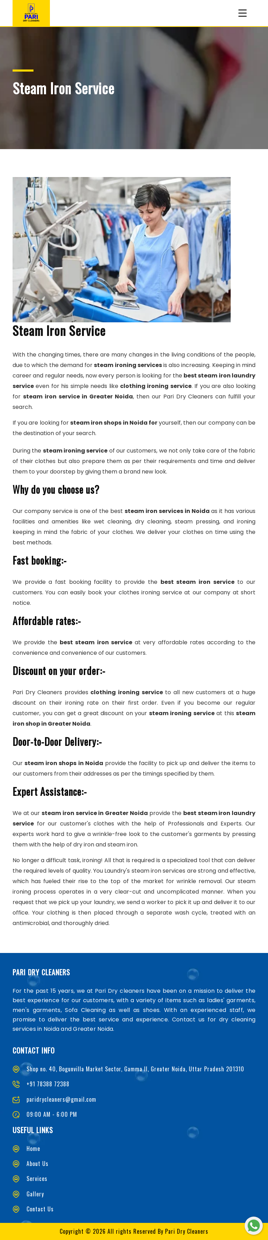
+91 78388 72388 (48, 1084)
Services (37, 1178)
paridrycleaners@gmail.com (61, 1099)
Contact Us (40, 1209)
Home (33, 1148)
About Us (38, 1163)
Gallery (35, 1194)
